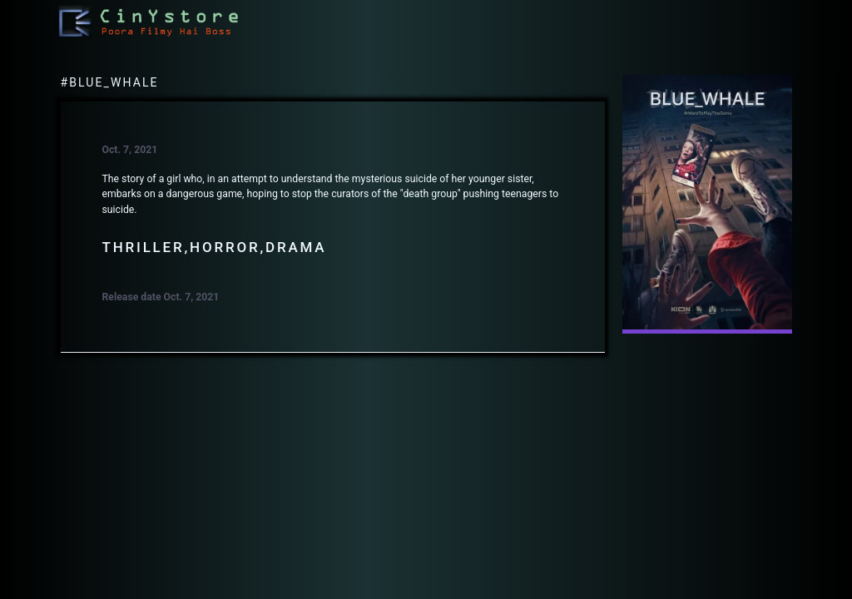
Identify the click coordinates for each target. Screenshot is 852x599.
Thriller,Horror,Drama (214, 247)
